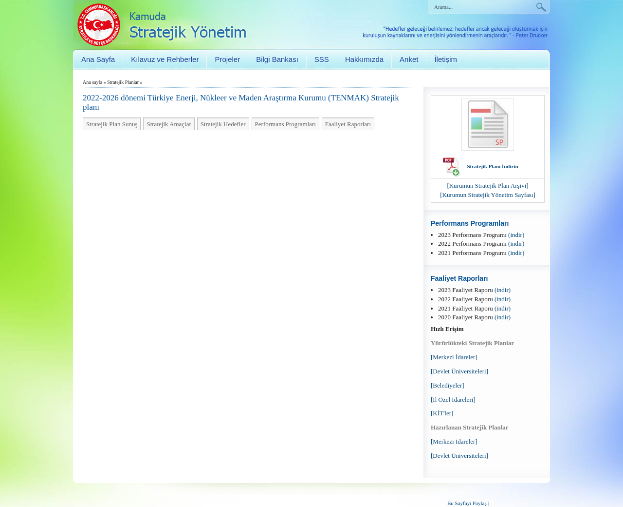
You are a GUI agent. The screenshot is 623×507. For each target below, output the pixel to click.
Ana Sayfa (98, 59)
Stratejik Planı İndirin (492, 166)
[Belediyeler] (447, 385)
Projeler (227, 59)
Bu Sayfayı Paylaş (467, 503)
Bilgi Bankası (277, 59)
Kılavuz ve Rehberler (165, 59)
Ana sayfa (92, 82)
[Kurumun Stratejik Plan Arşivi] (487, 185)
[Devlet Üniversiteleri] (459, 371)
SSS (321, 59)
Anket (409, 59)
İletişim (445, 59)
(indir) (516, 234)
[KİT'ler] (442, 413)
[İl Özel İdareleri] (453, 399)
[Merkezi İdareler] (454, 357)
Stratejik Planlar (123, 82)
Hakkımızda (364, 59)
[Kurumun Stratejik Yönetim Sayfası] (487, 194)
